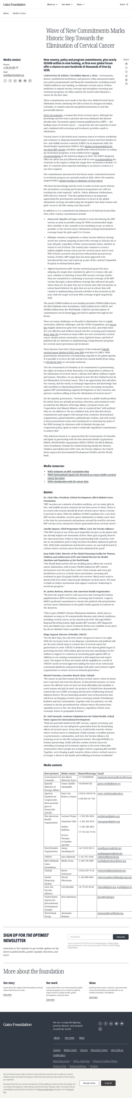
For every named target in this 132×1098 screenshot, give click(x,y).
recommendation (103, 159)
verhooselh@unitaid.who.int (112, 870)
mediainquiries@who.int (110, 853)
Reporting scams (61, 1061)
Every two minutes (53, 115)
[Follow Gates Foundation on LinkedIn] (15, 81)
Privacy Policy (102, 943)
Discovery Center (99, 1050)
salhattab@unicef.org (108, 856)
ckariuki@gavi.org (107, 887)
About (57, 1037)
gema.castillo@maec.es (109, 783)
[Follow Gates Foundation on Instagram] (20, 81)
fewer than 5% (51, 334)
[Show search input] (124, 4)
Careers (84, 1050)
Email (126, 63)
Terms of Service (113, 943)
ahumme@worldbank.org (110, 913)
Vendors (94, 1066)
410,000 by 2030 (54, 362)
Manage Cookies (89, 1083)
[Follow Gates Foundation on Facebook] (10, 81)
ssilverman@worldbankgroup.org (115, 877)
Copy (126, 83)
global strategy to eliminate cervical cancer (81, 180)
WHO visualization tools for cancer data (68, 481)
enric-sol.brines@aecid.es (110, 793)
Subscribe (121, 937)
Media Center (19, 13)
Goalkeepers (59, 1055)
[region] (66, 1083)
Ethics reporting (81, 1061)
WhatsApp (126, 80)
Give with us (117, 1050)
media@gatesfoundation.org (112, 860)
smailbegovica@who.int (109, 848)
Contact (57, 1050)
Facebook (126, 72)
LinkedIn (126, 76)
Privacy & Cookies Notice (105, 1061)
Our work (69, 1037)
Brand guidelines (78, 1066)
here (74, 312)
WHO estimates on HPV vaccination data (68, 471)
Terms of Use (59, 1066)
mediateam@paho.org (109, 816)
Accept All (108, 1083)
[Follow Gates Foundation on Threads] (30, 81)
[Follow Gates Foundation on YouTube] (25, 81)
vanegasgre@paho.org (109, 821)
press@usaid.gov (106, 896)
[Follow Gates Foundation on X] (5, 81)
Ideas (6, 13)
